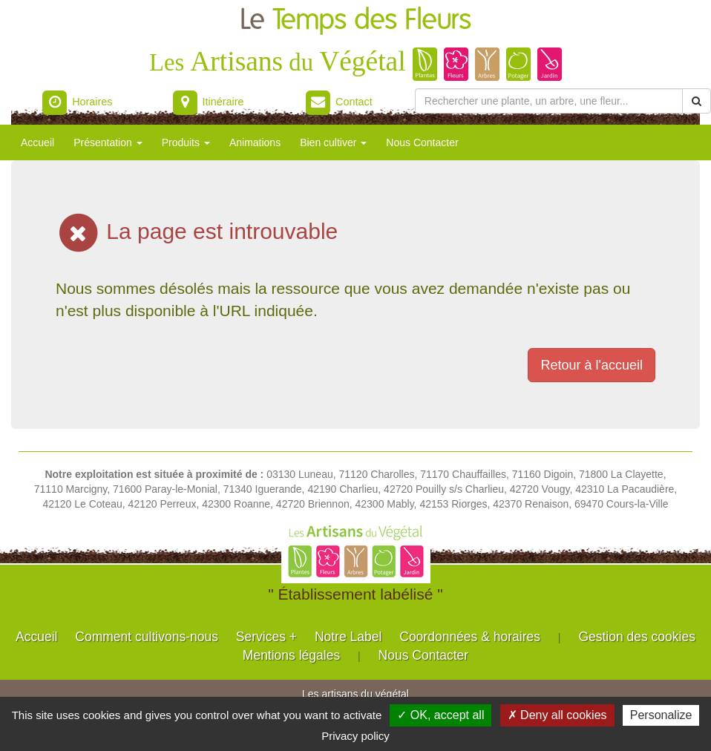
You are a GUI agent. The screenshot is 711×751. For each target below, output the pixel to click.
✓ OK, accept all (440, 715)
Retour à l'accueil (591, 365)
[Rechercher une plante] (549, 101)
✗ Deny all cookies (557, 715)
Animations (255, 142)
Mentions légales (291, 655)
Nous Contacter (422, 142)
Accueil (37, 142)
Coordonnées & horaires (469, 636)
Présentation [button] (107, 142)
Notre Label (348, 636)
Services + (266, 636)
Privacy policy (355, 735)
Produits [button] (186, 142)
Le (355, 20)
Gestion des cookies (636, 636)
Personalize (661, 715)
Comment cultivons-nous (146, 636)
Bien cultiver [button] (333, 142)
